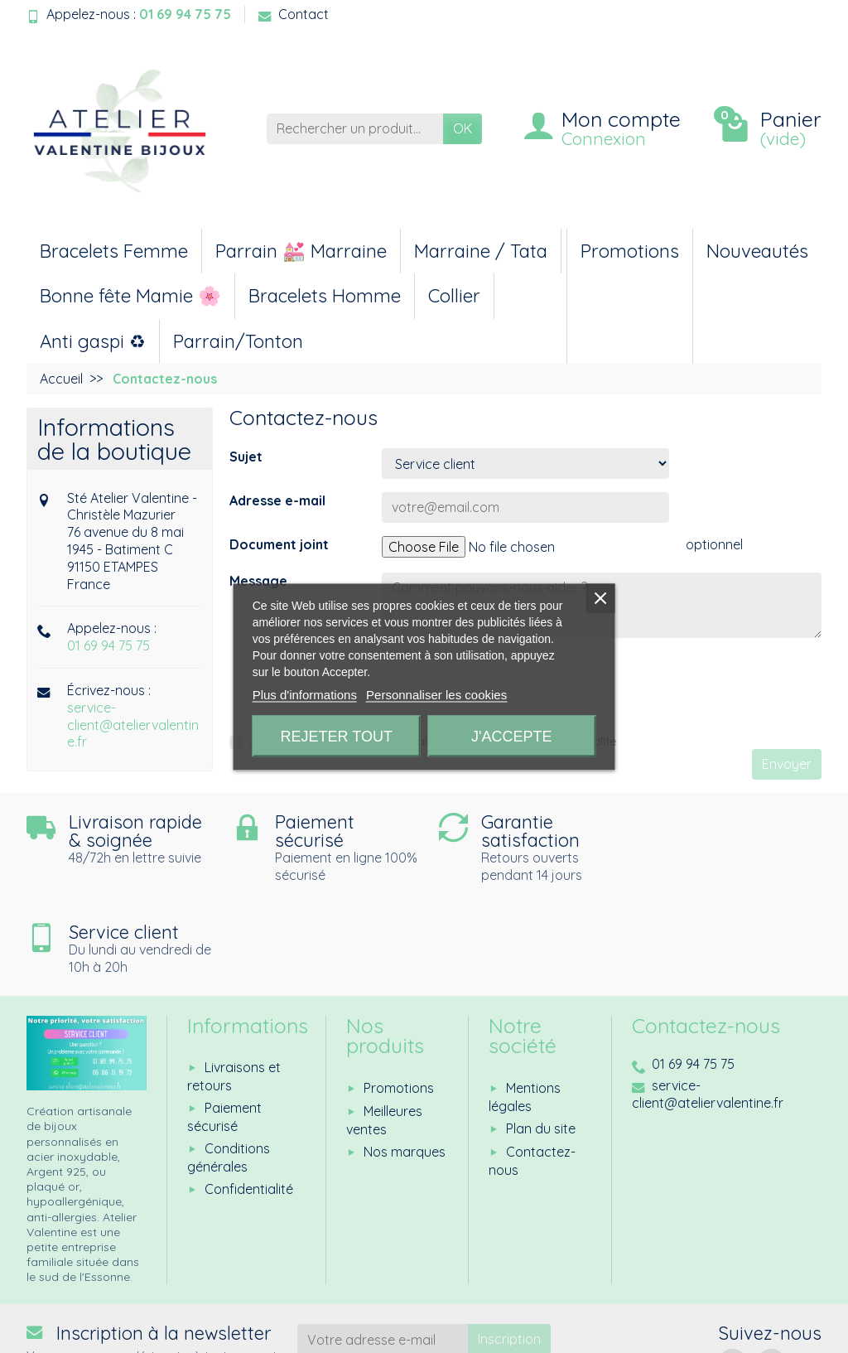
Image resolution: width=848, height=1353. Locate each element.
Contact (293, 14)
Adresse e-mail (277, 500)
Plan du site (541, 1036)
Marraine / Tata (480, 251)
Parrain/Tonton (238, 341)
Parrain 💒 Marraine (301, 251)
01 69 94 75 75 (108, 645)
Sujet (246, 456)
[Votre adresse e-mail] (383, 1248)
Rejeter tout (337, 735)
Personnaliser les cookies (436, 694)
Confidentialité (249, 1097)
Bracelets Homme (324, 295)
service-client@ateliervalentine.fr (133, 725)
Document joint (279, 544)
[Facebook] (732, 1272)
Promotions (630, 251)
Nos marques (405, 1059)
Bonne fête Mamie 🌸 (130, 295)
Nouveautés (757, 251)
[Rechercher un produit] (355, 129)
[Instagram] (771, 1272)
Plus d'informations (305, 694)
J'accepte (511, 735)
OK (462, 128)
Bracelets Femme (114, 251)
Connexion (603, 138)
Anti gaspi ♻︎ (93, 341)
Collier (454, 295)
